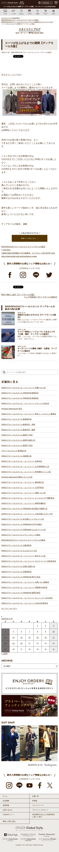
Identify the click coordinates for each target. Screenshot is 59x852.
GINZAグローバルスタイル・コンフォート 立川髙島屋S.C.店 (25, 466)
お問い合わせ (7, 810)
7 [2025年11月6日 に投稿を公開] (29, 632)
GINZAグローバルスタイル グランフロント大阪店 (20, 535)
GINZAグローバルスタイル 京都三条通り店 (18, 566)
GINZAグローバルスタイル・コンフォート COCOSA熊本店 (24, 603)
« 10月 (4, 653)
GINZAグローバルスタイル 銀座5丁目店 (17, 435)
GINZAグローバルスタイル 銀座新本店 (16, 419)
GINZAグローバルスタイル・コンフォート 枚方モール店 (23, 556)
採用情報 (6, 805)
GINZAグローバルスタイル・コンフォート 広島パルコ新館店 (25, 582)
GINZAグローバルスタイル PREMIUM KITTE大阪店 (21, 524)
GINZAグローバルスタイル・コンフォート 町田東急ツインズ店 (26, 472)
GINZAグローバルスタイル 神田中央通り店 (18, 440)
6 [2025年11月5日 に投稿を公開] (21, 632)
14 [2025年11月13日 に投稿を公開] (29, 637)
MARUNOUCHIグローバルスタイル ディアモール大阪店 (23, 540)
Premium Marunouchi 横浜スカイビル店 (16, 477)
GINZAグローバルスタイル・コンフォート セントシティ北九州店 (27, 598)
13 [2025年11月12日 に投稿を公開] (21, 637)
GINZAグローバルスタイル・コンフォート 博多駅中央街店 (24, 587)
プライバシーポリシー (40, 810)
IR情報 (34, 801)
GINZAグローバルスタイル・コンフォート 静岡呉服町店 (23, 503)
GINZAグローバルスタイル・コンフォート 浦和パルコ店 (23, 493)
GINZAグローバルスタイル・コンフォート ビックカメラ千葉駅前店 (27, 498)
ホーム (5, 796)
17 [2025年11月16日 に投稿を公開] (53, 637)
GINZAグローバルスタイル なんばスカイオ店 (19, 551)
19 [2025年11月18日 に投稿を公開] (13, 643)
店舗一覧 (35, 796)
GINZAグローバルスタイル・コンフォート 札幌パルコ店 (23, 388)
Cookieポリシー (8, 814)
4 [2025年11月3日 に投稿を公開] (5, 632)
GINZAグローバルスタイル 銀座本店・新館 (18, 430)
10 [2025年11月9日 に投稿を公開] (53, 632)
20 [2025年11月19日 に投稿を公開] (21, 643)
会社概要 (6, 801)
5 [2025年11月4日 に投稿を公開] (13, 632)
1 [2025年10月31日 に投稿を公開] (37, 626)
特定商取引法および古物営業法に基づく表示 (43, 816)
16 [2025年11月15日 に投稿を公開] (46, 637)
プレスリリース (38, 805)
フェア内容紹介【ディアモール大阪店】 (41, 297)
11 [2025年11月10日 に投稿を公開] (5, 637)
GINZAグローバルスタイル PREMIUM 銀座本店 (20, 393)
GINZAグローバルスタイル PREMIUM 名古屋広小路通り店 (24, 509)
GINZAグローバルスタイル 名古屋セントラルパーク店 (22, 519)
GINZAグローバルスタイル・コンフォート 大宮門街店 (22, 488)
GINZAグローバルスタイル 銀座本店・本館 (18, 424)
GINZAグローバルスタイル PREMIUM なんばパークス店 (23, 530)
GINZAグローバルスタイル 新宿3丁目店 (17, 445)
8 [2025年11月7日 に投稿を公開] (37, 632)
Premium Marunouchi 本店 (11, 409)
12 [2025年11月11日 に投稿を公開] (13, 637)
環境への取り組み (9, 821)
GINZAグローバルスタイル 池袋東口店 (16, 456)
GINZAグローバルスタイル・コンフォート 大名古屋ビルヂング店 (27, 514)
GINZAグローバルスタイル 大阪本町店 (16, 545)
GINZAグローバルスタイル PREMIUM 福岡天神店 (20, 593)
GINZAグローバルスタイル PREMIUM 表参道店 (20, 398)
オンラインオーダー (9, 608)
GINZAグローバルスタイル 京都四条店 (16, 572)
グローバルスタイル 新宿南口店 (13, 451)
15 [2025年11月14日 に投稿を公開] (37, 637)
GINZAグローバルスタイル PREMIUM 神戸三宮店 (20, 577)
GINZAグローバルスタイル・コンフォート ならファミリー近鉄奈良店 (28, 561)
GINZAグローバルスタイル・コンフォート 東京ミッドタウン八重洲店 (28, 414)
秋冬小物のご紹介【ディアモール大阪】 (18, 294)
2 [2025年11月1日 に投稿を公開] (45, 626)
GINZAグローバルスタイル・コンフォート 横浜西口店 (22, 482)
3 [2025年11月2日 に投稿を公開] (53, 626)
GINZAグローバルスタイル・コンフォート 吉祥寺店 (21, 461)
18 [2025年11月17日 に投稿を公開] (5, 643)
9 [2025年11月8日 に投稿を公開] (45, 632)
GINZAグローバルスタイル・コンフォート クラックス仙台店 (25, 403)
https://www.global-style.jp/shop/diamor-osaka (19, 256)
